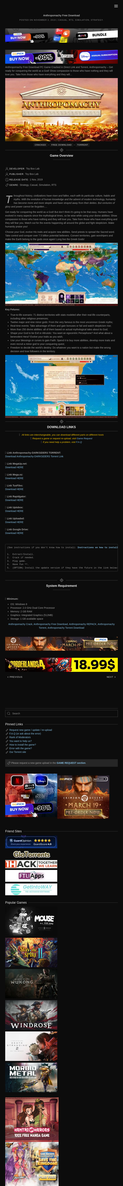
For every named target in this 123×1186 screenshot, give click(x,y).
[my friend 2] (31, 854)
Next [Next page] (111, 677)
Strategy (97, 20)
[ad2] (29, 1119)
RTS (71, 20)
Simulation (82, 20)
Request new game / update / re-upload (30, 730)
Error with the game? (20, 748)
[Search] (61, 713)
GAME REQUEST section (71, 763)
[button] (116, 6)
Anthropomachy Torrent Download (66, 627)
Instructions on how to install (98, 547)
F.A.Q (79, 442)
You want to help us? (20, 741)
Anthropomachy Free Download (51, 624)
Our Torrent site (17, 752)
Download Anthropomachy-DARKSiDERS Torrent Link (34, 456)
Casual (62, 20)
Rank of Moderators (20, 737)
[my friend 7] (31, 889)
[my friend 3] (31, 863)
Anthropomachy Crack (20, 624)
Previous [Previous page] (15, 677)
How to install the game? (22, 744)
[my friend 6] (31, 875)
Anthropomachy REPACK (82, 624)
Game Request (84, 438)
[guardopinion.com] (31, 841)
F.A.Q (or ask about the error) (25, 733)
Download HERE (14, 467)
